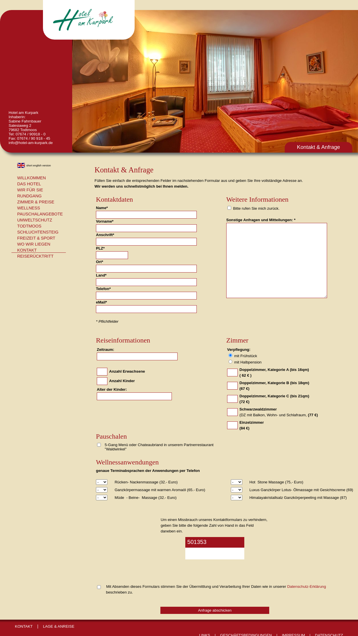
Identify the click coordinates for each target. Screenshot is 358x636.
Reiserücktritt (35, 256)
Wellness (28, 208)
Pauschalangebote (40, 214)
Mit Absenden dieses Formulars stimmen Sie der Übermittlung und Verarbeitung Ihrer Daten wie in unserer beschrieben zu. (211, 589)
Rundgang (29, 196)
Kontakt (27, 250)
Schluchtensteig (37, 232)
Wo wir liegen (33, 244)
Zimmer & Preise (35, 202)
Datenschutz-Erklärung (306, 586)
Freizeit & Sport (36, 238)
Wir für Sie (30, 190)
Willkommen (31, 178)
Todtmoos (29, 226)
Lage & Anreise (58, 626)
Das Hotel (29, 184)
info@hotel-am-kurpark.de (31, 143)
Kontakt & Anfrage (318, 147)
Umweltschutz (34, 220)
